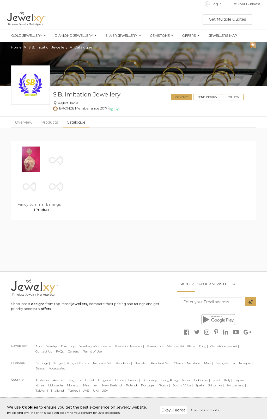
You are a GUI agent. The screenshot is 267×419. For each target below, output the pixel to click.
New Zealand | (112, 385)
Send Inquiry (207, 97)
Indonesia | (202, 380)
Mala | (208, 363)
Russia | (164, 385)
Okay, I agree (173, 410)
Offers (189, 36)
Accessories (57, 368)
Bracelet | (141, 363)
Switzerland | (236, 385)
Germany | (150, 380)
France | (134, 380)
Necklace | (194, 363)
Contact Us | (44, 351)
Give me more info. (205, 410)
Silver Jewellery (121, 36)
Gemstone (160, 36)
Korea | (40, 385)
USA (105, 390)
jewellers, (79, 304)
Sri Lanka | (216, 385)
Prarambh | (155, 346)
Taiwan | (41, 390)
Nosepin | (246, 363)
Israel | (217, 380)
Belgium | (75, 380)
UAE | (86, 390)
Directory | (68, 346)
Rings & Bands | (78, 363)
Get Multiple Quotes (227, 19)
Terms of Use (92, 351)
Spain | (200, 385)
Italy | (228, 380)
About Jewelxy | (46, 346)
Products (49, 122)
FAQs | (60, 351)
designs (38, 304)
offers (46, 309)
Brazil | (90, 380)
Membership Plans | (182, 346)
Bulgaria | (105, 380)
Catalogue (76, 122)
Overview (23, 122)
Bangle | (58, 363)
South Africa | (183, 385)
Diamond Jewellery (74, 36)
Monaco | (74, 385)
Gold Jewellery (26, 36)
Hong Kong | (170, 380)
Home (16, 47)
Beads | (40, 368)
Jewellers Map (223, 36)
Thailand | (58, 390)
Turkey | (74, 390)
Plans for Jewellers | (129, 346)
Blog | (203, 346)
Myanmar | (91, 385)
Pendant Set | (161, 363)
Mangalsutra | (226, 363)
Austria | (59, 380)
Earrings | (42, 363)
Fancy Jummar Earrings (39, 204)
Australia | (42, 380)
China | (120, 380)
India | (186, 380)
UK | (96, 390)
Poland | (132, 385)
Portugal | (148, 385)
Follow (233, 97)
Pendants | (124, 363)
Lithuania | (56, 385)
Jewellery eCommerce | (96, 346)
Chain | (179, 363)
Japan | (240, 380)
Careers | (74, 351)
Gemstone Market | (224, 346)
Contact (181, 97)
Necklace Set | (103, 363)
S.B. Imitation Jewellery (48, 47)
